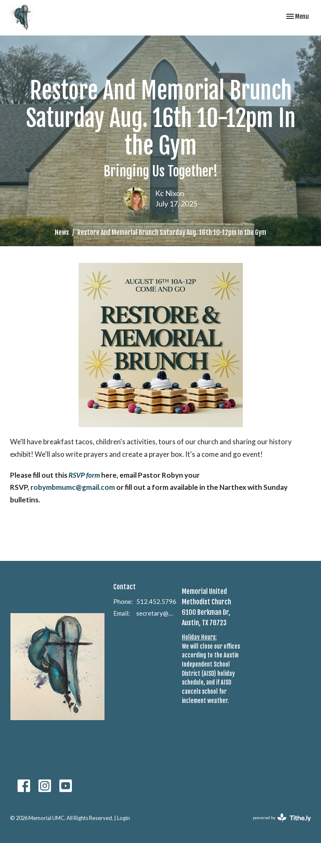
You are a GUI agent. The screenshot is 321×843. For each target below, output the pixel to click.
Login (123, 818)
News (62, 232)
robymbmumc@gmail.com (73, 487)
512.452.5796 (156, 601)
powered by (282, 818)
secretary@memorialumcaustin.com (154, 613)
